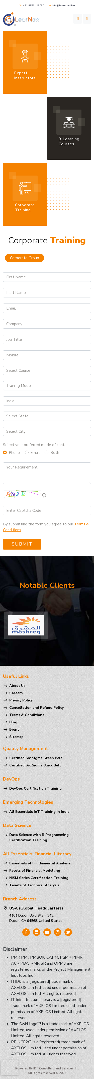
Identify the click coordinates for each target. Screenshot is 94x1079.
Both (54, 452)
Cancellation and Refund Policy (36, 707)
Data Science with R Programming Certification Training (39, 837)
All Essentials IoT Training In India (39, 811)
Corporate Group (24, 258)
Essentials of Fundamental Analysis (39, 863)
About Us (17, 685)
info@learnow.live (61, 5)
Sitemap (16, 736)
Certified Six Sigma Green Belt (35, 758)
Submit (22, 544)
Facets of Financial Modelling (34, 870)
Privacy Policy (21, 700)
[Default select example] (47, 370)
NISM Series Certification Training (38, 877)
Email (35, 452)
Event (14, 729)
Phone (14, 452)
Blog (13, 722)
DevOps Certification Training (35, 788)
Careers (16, 693)
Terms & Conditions (26, 715)
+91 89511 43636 (31, 5)
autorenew (44, 495)
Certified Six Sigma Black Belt (35, 765)
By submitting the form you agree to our (46, 527)
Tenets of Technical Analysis (34, 885)
